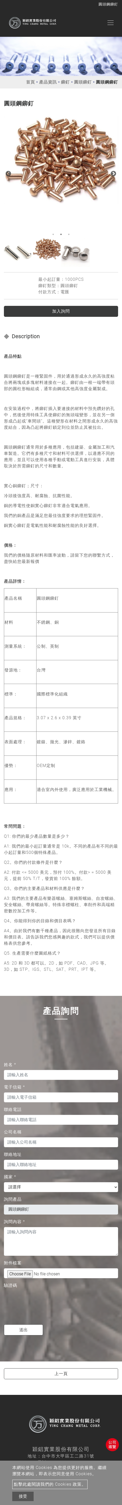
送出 (23, 1329)
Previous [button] (7, 173)
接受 (23, 1496)
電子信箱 (14, 1087)
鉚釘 (65, 82)
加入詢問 (61, 311)
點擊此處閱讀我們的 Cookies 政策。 (50, 1484)
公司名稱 (13, 1131)
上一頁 (61, 1373)
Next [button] (112, 173)
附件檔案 (13, 1262)
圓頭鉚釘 (83, 82)
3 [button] (68, 234)
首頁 (30, 82)
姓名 (10, 1064)
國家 (10, 1176)
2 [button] (61, 234)
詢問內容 (14, 1221)
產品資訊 (48, 82)
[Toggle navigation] (110, 22)
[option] (61, 160)
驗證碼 (10, 1285)
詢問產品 (13, 1199)
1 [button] (53, 234)
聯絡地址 (13, 1154)
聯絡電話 (13, 1109)
